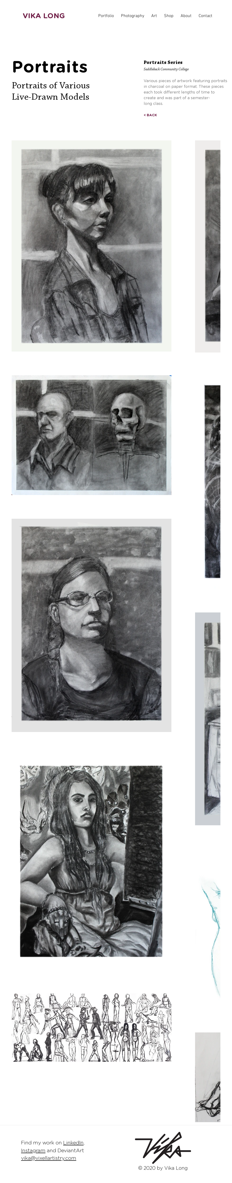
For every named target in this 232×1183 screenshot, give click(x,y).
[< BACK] (150, 115)
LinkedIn (73, 1142)
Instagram (33, 1150)
